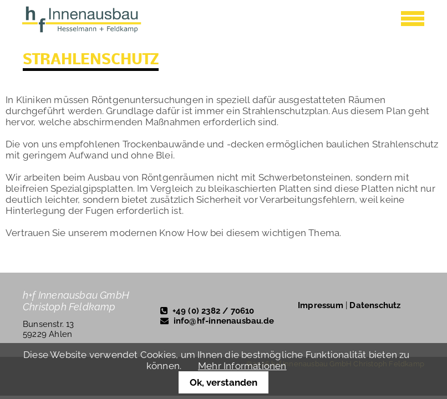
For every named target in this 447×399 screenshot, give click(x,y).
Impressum (320, 305)
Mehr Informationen (242, 365)
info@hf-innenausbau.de (224, 321)
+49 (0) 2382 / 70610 (213, 311)
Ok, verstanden (223, 382)
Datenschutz (374, 305)
